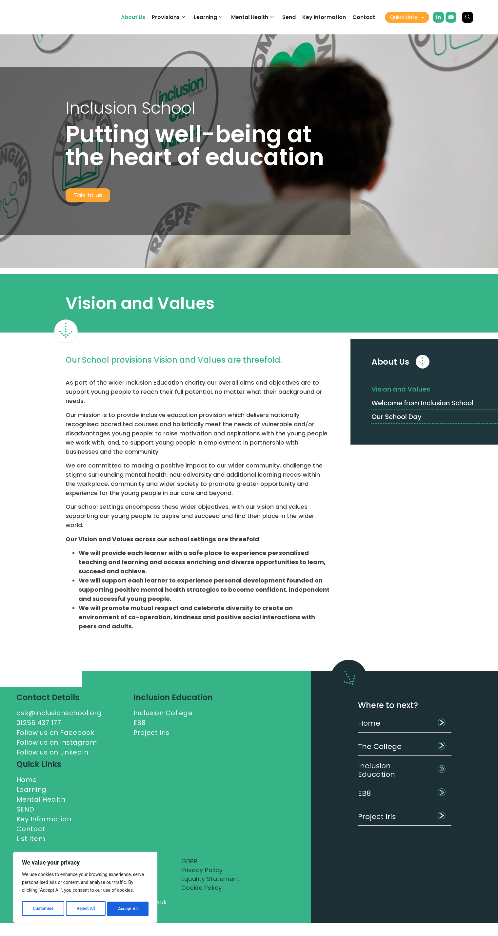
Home (369, 723)
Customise (43, 908)
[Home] (441, 722)
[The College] (441, 745)
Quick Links (407, 17)
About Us (133, 17)
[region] (85, 888)
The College (380, 746)
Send (289, 17)
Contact (363, 17)
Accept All (128, 908)
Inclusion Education (376, 770)
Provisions (168, 17)
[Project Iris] (441, 815)
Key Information (324, 17)
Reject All (85, 908)
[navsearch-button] (467, 17)
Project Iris (377, 817)
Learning (208, 17)
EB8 (364, 793)
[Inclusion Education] (441, 769)
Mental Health (252, 17)
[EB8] (441, 792)
